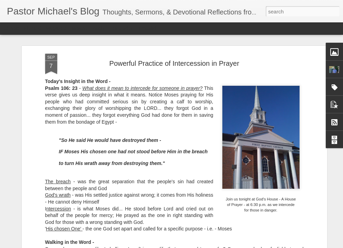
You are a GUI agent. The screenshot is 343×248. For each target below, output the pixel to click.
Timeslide (148, 28)
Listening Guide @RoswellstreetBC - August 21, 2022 (217, 220)
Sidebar (100, 28)
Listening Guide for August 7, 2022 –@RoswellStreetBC (297, 220)
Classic (11, 28)
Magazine (56, 28)
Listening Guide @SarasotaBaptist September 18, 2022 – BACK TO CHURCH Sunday (138, 226)
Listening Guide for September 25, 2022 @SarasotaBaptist (54, 220)
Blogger (193, 244)
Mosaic (79, 28)
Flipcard (32, 28)
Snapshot (123, 28)
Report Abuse (213, 244)
